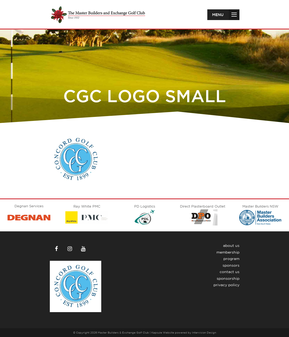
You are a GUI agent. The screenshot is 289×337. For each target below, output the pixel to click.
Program (231, 258)
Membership (227, 252)
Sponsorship (228, 278)
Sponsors (231, 265)
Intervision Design (204, 332)
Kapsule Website (162, 332)
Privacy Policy (226, 285)
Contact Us (229, 272)
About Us (231, 245)
